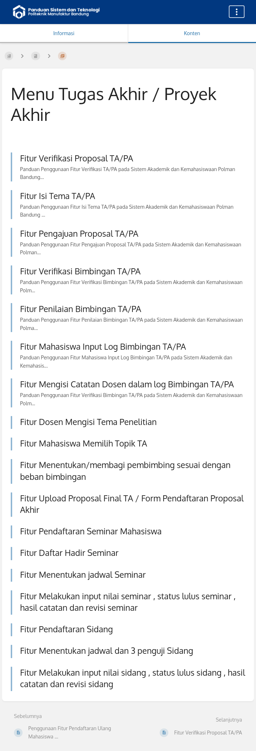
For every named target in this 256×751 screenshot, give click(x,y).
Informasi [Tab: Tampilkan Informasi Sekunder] (63, 33)
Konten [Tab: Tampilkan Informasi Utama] (192, 33)
